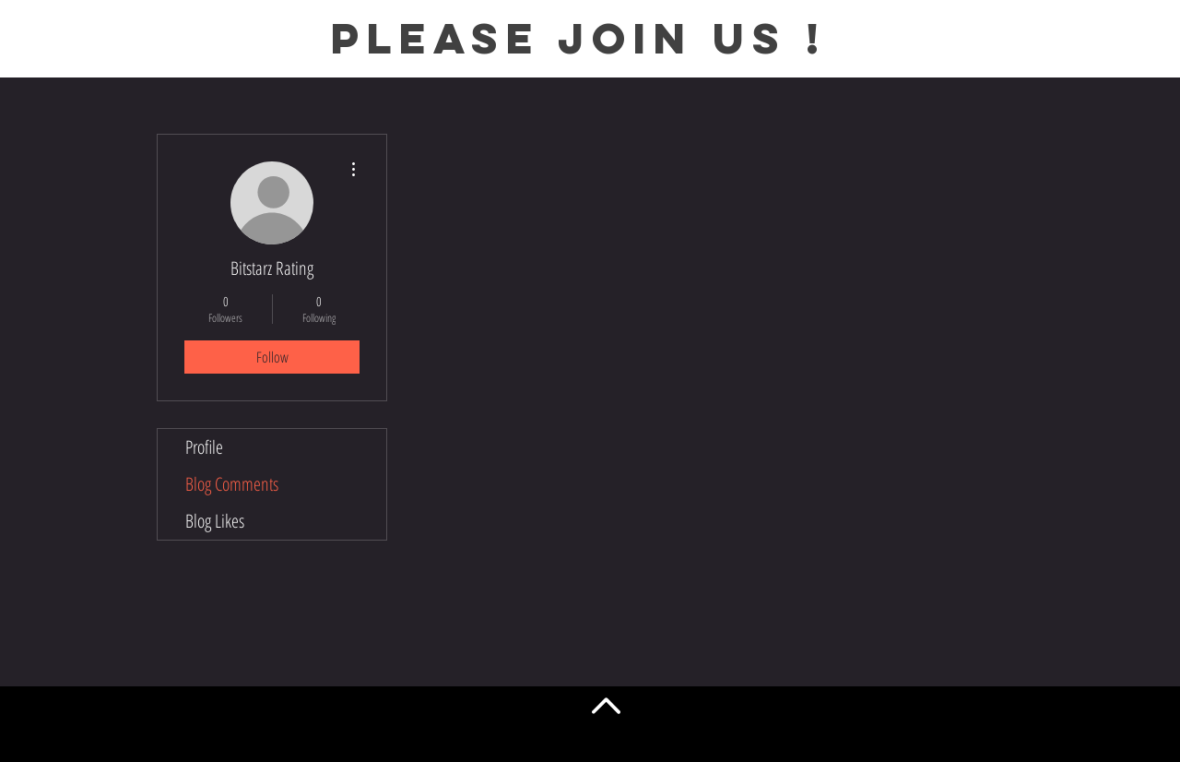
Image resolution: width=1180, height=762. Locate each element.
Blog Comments (231, 483)
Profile (204, 447)
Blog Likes (214, 520)
